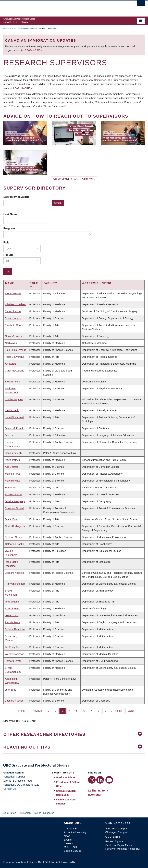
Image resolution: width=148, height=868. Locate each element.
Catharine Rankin (14, 543)
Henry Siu (10, 487)
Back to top (11, 812)
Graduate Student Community (66, 792)
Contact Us (9, 788)
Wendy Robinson (14, 654)
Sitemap (26, 812)
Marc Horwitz (12, 480)
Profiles (37, 812)
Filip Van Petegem (15, 583)
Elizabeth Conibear (15, 304)
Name (9, 283)
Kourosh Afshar (13, 494)
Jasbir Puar (11, 519)
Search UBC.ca (72, 850)
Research (48, 812)
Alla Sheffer (11, 466)
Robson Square (114, 841)
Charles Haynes (14, 399)
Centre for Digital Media (118, 845)
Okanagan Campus (116, 832)
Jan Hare (10, 435)
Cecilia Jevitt (12, 410)
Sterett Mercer (13, 293)
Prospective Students (28, 28)
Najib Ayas (11, 343)
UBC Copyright (52, 862)
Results (8, 254)
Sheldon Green (13, 537)
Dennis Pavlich (13, 453)
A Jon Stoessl (12, 608)
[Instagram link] (92, 780)
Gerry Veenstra (13, 336)
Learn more (21, 88)
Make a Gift (70, 847)
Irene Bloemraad (14, 417)
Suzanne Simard (14, 508)
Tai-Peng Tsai (12, 647)
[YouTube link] (109, 780)
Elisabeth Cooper (14, 325)
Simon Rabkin (13, 311)
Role (6, 242)
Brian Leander (13, 318)
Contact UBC (71, 828)
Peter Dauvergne (14, 356)
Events (68, 839)
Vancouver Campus (116, 828)
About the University (75, 832)
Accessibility (69, 862)
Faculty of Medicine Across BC (122, 848)
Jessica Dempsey (15, 501)
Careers (68, 843)
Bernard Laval (13, 660)
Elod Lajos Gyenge (15, 349)
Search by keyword (16, 196)
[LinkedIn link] (100, 780)
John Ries (10, 689)
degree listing (65, 102)
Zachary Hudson (14, 700)
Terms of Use (35, 862)
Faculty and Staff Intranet (66, 801)
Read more (33, 50)
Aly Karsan (11, 363)
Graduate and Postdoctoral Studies (74, 766)
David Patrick (12, 459)
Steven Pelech (13, 381)
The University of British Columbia (63, 7)
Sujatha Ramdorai (15, 629)
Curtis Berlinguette (15, 526)
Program (9, 228)
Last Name (10, 214)
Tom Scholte (12, 601)
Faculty (50, 283)
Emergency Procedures (14, 862)
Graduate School (10, 28)
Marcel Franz (12, 473)
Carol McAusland (14, 370)
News (67, 835)
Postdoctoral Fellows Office (68, 784)
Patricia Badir (12, 622)
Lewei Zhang (12, 615)
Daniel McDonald (14, 428)
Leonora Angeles (14, 572)
